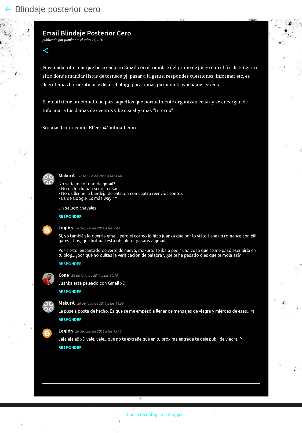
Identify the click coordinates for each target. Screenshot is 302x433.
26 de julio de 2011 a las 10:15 (94, 275)
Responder (70, 216)
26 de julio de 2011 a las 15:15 (98, 331)
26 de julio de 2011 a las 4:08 (99, 176)
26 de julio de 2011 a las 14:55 (100, 303)
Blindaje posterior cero (57, 9)
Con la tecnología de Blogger (151, 414)
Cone (64, 275)
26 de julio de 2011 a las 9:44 (97, 228)
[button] (45, 51)
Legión (66, 227)
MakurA (67, 175)
